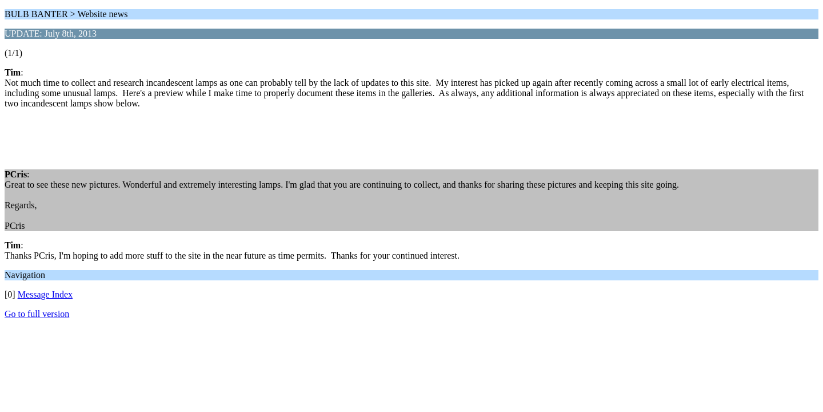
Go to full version (37, 314)
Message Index (45, 294)
